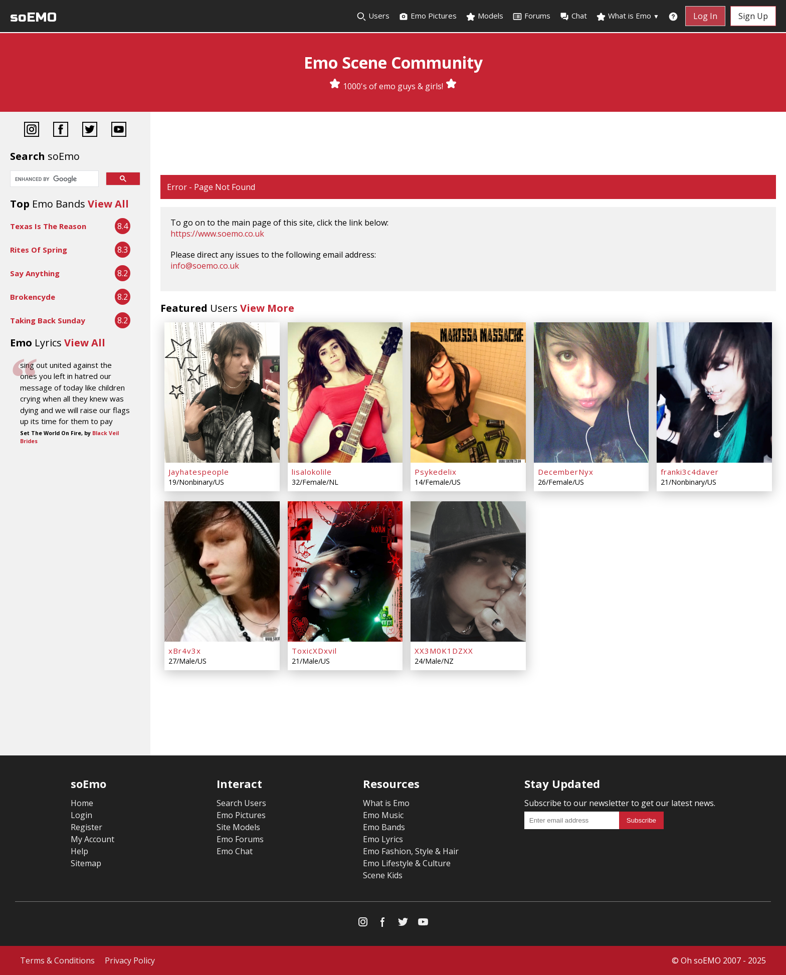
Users (372, 16)
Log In (705, 16)
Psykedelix (436, 472)
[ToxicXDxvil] (345, 571)
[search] (53, 179)
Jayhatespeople (198, 472)
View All (108, 204)
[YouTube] (118, 130)
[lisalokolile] (345, 392)
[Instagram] (31, 130)
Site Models (238, 827)
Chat (573, 16)
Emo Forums (240, 839)
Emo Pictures (428, 16)
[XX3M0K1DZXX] (468, 571)
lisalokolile (312, 472)
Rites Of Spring (38, 250)
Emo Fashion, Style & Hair (411, 851)
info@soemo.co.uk (204, 265)
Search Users (241, 803)
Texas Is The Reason (48, 226)
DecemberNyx (566, 472)
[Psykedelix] (468, 392)
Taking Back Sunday (47, 320)
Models (484, 16)
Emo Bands (384, 827)
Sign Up (753, 16)
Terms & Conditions (57, 960)
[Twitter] (89, 130)
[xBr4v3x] (222, 571)
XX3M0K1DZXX (444, 651)
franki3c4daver (690, 472)
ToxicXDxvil (314, 651)
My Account (92, 839)
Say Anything (35, 273)
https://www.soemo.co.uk (217, 233)
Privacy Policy (130, 960)
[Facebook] (60, 130)
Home (82, 803)
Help (79, 851)
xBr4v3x (184, 651)
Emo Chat (235, 851)
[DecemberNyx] (591, 392)
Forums (531, 16)
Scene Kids (383, 875)
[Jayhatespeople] (222, 392)
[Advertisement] (468, 144)
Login (81, 815)
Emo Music (383, 815)
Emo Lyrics (383, 839)
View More (267, 308)
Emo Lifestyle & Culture (407, 863)
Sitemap (86, 863)
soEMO (33, 17)
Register (86, 827)
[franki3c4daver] (714, 392)
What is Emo (627, 16)
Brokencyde (32, 297)
